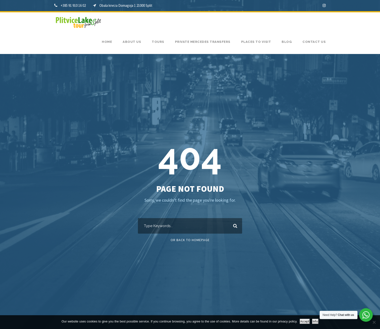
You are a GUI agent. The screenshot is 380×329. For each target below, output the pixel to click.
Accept (304, 321)
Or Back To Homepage (190, 240)
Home (107, 42)
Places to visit (256, 42)
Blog (287, 42)
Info (315, 321)
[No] (374, 322)
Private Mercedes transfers (202, 42)
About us (132, 42)
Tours (158, 42)
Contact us (314, 42)
